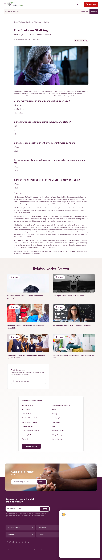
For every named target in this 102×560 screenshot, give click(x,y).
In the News (56, 422)
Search (94, 11)
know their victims (50, 216)
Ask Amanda (26, 409)
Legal (53, 426)
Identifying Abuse (57, 418)
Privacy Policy (9, 549)
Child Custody (26, 414)
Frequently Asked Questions (61, 405)
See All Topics (31, 446)
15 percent (37, 199)
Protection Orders (58, 430)
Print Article (79, 40)
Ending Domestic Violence (30, 430)
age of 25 (51, 204)
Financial (25, 439)
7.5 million (29, 197)
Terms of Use (18, 549)
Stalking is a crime (24, 208)
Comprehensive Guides (29, 422)
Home (16, 22)
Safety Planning (57, 435)
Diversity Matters (27, 426)
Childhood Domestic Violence (31, 418)
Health (54, 409)
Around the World (28, 405)
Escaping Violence (28, 435)
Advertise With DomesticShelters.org (54, 549)
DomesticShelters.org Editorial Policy (33, 549)
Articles (22, 22)
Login (78, 4)
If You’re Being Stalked (67, 251)
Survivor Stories (57, 439)
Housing (54, 414)
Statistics (29, 22)
